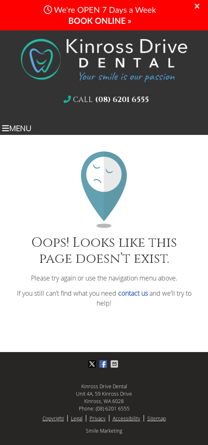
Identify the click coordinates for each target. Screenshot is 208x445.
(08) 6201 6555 (113, 408)
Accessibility (126, 418)
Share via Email (115, 364)
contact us (133, 293)
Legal (77, 418)
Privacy (98, 418)
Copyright (53, 418)
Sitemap (156, 418)
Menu (16, 128)
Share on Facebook (104, 364)
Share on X (92, 364)
